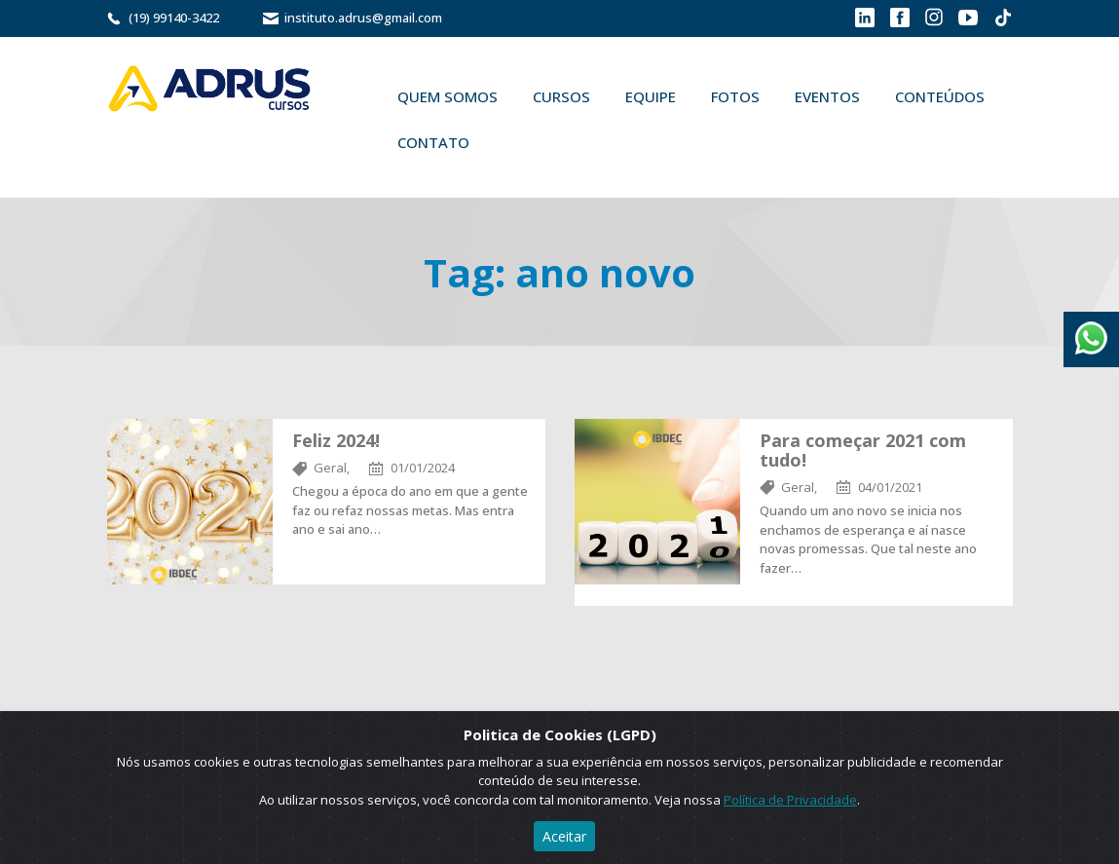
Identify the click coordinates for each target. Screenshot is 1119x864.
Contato (433, 142)
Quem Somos (447, 96)
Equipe (650, 96)
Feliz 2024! (336, 440)
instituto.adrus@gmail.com (363, 17)
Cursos (561, 96)
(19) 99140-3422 (174, 17)
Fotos (735, 96)
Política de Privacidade (790, 799)
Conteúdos (940, 96)
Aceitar (564, 836)
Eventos (827, 96)
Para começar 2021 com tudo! (863, 450)
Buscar (515, 142)
